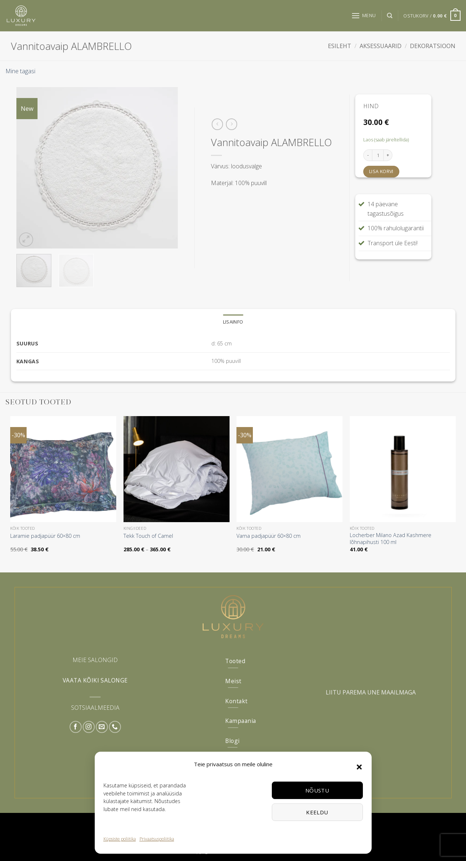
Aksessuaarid (381, 46)
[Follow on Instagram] (89, 727)
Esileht (339, 46)
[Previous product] (231, 124)
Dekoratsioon (432, 46)
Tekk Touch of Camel (148, 536)
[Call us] (115, 727)
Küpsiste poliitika (119, 839)
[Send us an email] (102, 727)
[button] (359, 767)
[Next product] (217, 124)
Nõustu (317, 790)
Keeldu (317, 812)
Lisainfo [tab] (233, 321)
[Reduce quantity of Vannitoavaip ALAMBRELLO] (367, 155)
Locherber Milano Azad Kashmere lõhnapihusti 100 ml (390, 538)
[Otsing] (389, 16)
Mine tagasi (20, 71)
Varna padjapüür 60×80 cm (268, 536)
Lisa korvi (381, 171)
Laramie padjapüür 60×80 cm (45, 536)
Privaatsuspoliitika (157, 839)
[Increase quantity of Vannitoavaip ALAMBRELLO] (388, 155)
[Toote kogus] (378, 155)
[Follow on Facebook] (76, 727)
